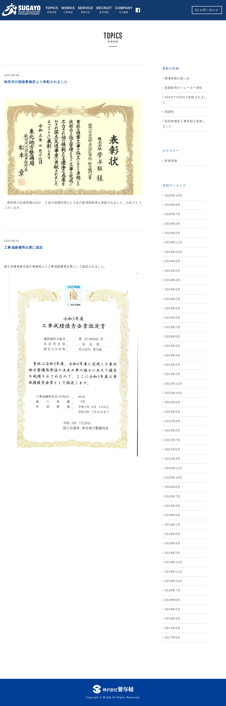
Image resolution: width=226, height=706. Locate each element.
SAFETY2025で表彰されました (184, 100)
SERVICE (85, 10)
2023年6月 (172, 336)
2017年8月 (172, 637)
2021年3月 (172, 458)
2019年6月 (172, 534)
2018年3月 (172, 618)
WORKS (68, 10)
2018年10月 (173, 581)
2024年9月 (172, 261)
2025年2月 (172, 233)
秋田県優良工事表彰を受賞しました (183, 124)
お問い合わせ (206, 10)
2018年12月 (173, 562)
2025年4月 (172, 223)
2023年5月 (172, 345)
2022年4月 (172, 421)
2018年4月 (172, 609)
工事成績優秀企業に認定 (23, 247)
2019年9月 (172, 505)
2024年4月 (172, 280)
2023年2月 (172, 374)
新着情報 (171, 160)
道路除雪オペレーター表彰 (183, 87)
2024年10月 (173, 251)
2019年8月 (172, 515)
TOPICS (51, 10)
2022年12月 (173, 383)
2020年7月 (172, 496)
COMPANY (124, 10)
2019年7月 (172, 524)
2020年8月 (172, 486)
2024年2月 (172, 299)
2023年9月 (172, 308)
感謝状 (169, 111)
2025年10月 (173, 195)
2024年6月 (172, 270)
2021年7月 (172, 440)
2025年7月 (172, 214)
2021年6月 (172, 449)
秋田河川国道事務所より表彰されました (36, 82)
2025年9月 (172, 204)
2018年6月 (172, 599)
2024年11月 (173, 242)
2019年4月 (172, 543)
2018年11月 (173, 571)
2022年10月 (173, 392)
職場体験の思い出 (179, 78)
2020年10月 (173, 477)
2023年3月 (172, 364)
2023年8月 (172, 317)
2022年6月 (172, 411)
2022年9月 (172, 402)
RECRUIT (104, 10)
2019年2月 (172, 552)
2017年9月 (172, 628)
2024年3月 (172, 289)
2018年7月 (172, 590)
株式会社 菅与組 (21, 9)
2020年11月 (173, 468)
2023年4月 (172, 355)
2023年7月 (172, 327)
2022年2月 (172, 430)
